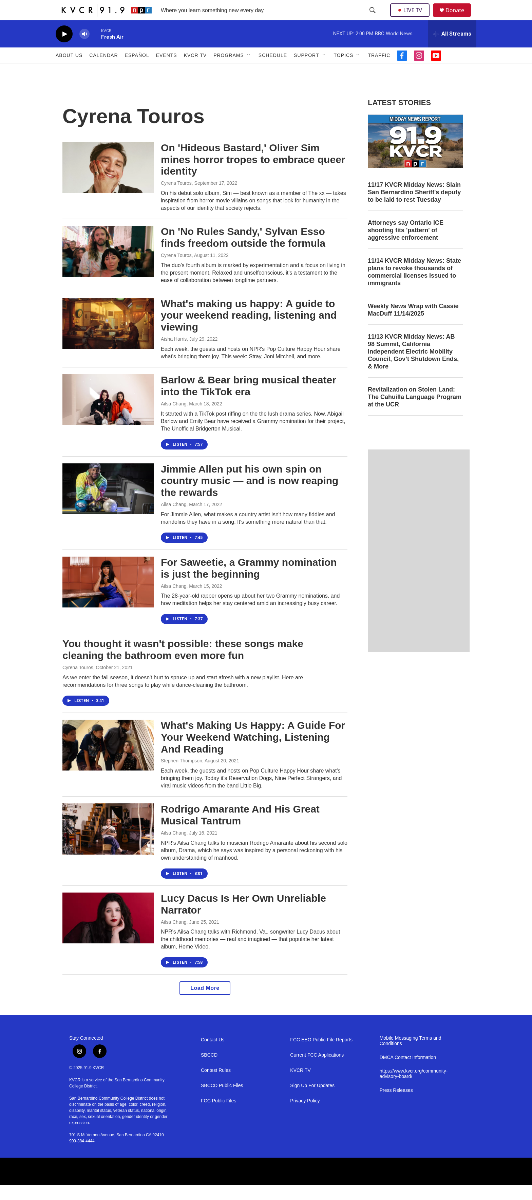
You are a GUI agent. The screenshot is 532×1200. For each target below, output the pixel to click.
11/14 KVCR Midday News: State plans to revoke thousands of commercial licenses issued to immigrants (414, 287)
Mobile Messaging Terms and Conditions (410, 1056)
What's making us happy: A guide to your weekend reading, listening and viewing (249, 330)
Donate (459, 17)
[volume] (84, 49)
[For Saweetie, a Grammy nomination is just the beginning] (108, 597)
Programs (228, 70)
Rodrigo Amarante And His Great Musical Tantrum (240, 830)
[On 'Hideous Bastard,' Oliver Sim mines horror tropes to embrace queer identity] (108, 182)
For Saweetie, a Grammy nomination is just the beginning (249, 583)
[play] (64, 49)
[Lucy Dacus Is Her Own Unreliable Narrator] (108, 933)
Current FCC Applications (317, 1070)
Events (166, 70)
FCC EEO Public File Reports (321, 1055)
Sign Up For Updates (312, 1100)
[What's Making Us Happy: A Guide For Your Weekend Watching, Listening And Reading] (108, 760)
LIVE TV (411, 18)
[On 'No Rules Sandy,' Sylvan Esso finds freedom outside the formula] (108, 266)
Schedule (273, 70)
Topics (344, 70)
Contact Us (212, 1055)
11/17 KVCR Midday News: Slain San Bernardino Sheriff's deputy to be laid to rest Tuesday (414, 207)
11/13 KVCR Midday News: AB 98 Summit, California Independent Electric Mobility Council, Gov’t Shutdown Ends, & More (413, 366)
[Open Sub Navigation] (249, 70)
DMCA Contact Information (408, 1072)
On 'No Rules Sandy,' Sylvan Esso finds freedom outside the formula (243, 252)
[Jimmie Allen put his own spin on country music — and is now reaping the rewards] (108, 504)
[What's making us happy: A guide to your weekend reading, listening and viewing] (108, 338)
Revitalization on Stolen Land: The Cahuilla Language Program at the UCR (414, 412)
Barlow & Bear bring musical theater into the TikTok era (248, 401)
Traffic (379, 70)
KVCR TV (195, 70)
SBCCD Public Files (222, 1100)
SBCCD (209, 1070)
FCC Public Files (218, 1116)
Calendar (103, 70)
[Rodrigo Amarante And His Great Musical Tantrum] (108, 844)
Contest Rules (216, 1085)
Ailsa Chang (174, 419)
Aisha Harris (174, 354)
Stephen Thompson (181, 776)
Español (137, 70)
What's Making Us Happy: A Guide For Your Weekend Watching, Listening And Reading (253, 752)
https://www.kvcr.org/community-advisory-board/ (414, 1089)
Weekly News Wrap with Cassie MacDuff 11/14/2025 (413, 325)
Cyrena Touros (176, 198)
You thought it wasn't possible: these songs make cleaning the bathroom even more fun (182, 664)
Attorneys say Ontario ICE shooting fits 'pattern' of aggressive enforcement (405, 245)
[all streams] (452, 49)
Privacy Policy (305, 1116)
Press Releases (396, 1105)
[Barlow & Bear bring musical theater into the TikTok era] (108, 414)
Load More (204, 1003)
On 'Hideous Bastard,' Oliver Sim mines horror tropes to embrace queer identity (253, 174)
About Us (69, 70)
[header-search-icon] (373, 18)
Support (306, 70)
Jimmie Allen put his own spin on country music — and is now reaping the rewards (249, 496)
